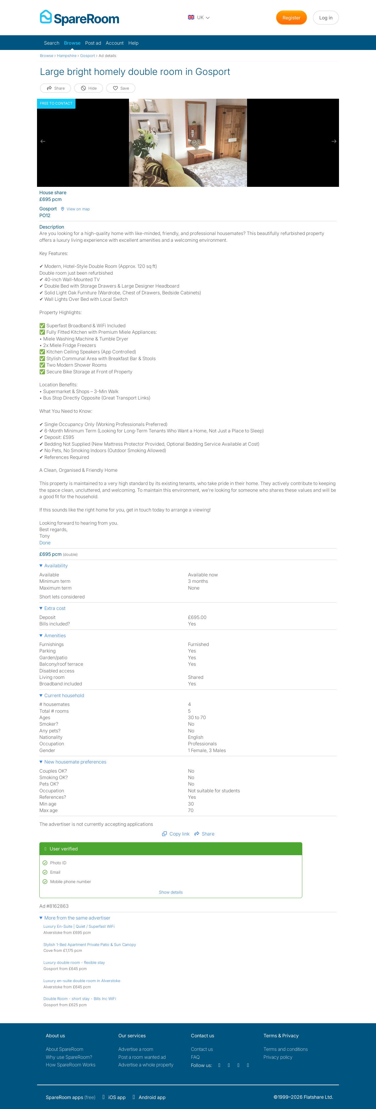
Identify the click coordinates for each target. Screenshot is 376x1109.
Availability (56, 565)
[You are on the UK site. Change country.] (199, 18)
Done (45, 543)
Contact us (202, 1049)
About (64, 1049)
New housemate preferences (75, 762)
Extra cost (55, 608)
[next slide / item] (333, 141)
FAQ (195, 1057)
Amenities (55, 635)
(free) (70, 1097)
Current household (64, 695)
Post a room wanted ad (142, 1057)
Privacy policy (278, 1057)
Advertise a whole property (146, 1065)
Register (292, 18)
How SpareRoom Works (70, 1065)
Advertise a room (135, 1049)
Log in (326, 18)
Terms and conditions (285, 1049)
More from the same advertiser (77, 918)
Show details (171, 892)
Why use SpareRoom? (69, 1057)
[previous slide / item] (43, 141)
